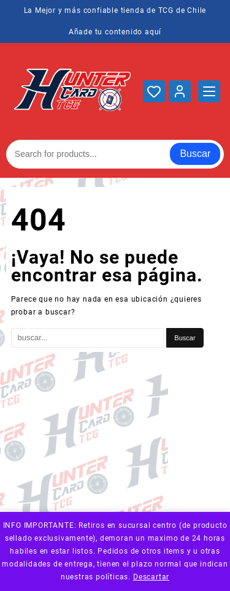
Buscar (195, 153)
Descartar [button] (151, 577)
